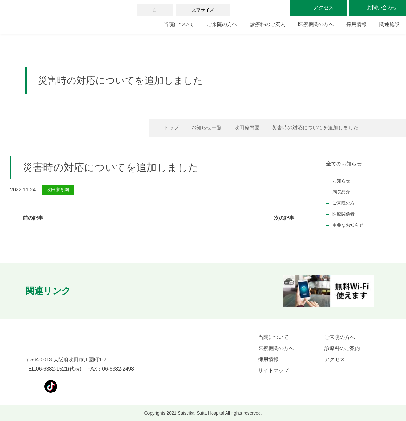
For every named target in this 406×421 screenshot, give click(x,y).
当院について (179, 24)
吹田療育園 (247, 127)
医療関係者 (343, 214)
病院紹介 (341, 191)
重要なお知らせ (347, 225)
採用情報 (356, 24)
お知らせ (341, 180)
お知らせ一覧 (206, 127)
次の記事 (284, 218)
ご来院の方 (343, 202)
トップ (171, 127)
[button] (89, 291)
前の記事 (33, 218)
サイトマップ (273, 370)
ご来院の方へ (222, 24)
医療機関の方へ (316, 24)
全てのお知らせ (344, 163)
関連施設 (389, 24)
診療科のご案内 (267, 24)
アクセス (334, 359)
